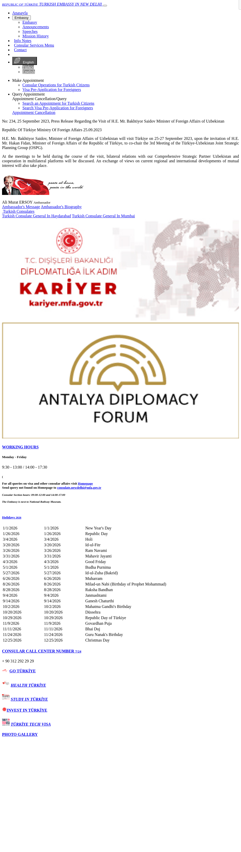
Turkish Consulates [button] (18, 211)
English (24, 61)
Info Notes (22, 40)
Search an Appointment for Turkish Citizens (58, 103)
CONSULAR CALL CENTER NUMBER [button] (41, 651)
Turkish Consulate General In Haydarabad (36, 216)
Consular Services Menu (34, 45)
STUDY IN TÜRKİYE (29, 699)
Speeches (30, 31)
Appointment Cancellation (33, 112)
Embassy (22, 18)
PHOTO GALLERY (20, 734)
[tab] (120, 447)
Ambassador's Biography (61, 207)
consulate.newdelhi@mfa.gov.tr (79, 487)
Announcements (35, 27)
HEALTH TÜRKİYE (28, 685)
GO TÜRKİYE (22, 671)
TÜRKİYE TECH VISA (31, 724)
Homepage (85, 483)
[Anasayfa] (20, 13)
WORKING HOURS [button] (20, 447)
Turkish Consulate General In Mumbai (103, 216)
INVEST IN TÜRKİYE (24, 710)
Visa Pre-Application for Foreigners (51, 89)
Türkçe (28, 67)
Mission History (35, 36)
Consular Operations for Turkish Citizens (56, 85)
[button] (120, 517)
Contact (20, 50)
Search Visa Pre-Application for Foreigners (57, 108)
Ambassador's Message (21, 207)
